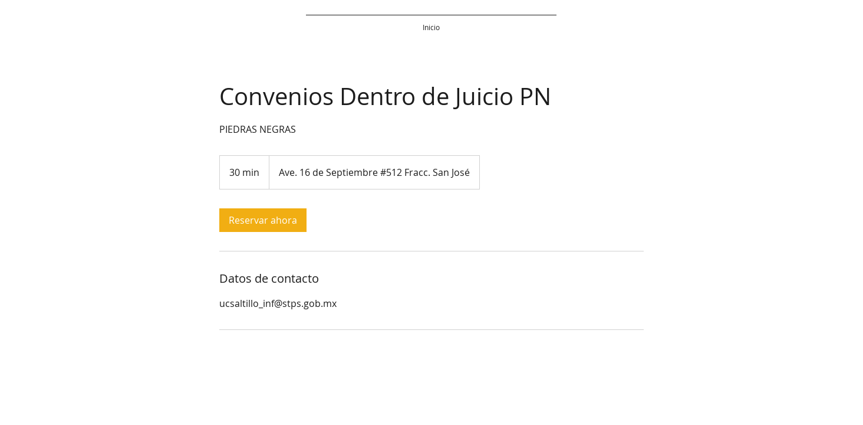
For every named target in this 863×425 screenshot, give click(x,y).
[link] (263, 220)
